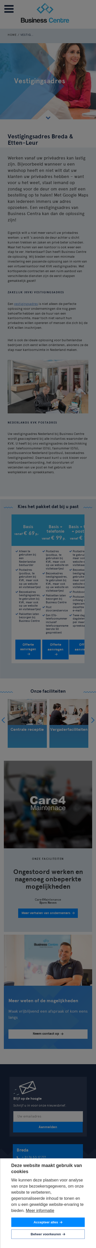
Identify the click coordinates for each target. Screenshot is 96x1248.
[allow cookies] (48, 1222)
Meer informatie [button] (40, 1210)
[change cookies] (48, 1234)
